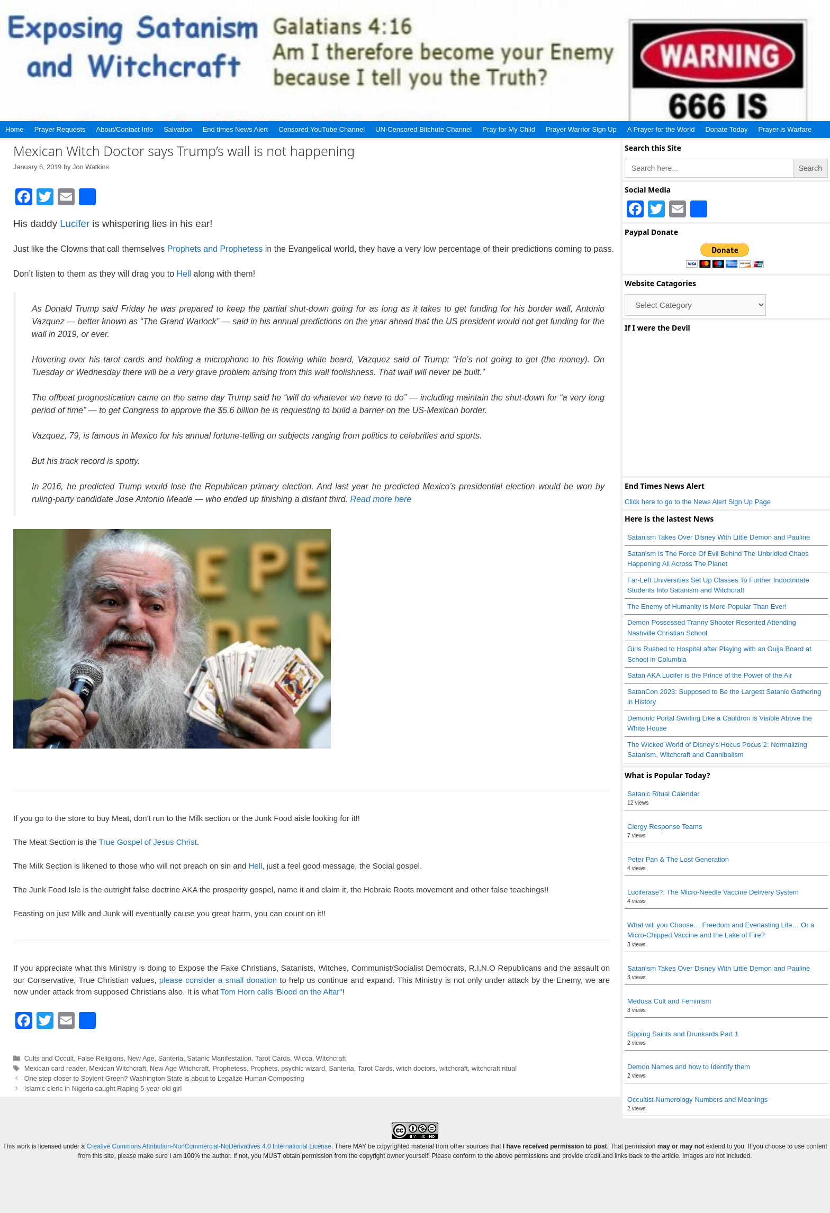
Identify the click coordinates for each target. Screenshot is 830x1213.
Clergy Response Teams (664, 827)
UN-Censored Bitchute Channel (423, 129)
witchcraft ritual (494, 1068)
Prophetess (229, 1068)
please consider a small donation (218, 979)
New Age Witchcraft (179, 1068)
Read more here (381, 499)
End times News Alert (235, 129)
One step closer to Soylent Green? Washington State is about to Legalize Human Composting (164, 1078)
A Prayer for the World (661, 129)
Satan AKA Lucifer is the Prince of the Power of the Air (709, 675)
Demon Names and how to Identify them (688, 1067)
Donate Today (726, 129)
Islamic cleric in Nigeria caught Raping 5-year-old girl (103, 1088)
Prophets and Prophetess (215, 248)
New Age (141, 1058)
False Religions (100, 1058)
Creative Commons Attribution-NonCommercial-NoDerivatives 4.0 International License (208, 1146)
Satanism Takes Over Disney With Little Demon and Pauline (718, 537)
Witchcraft (331, 1058)
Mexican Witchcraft (117, 1068)
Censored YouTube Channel (321, 129)
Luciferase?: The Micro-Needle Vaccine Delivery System (713, 892)
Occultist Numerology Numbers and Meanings (697, 1099)
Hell (184, 273)
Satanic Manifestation (219, 1058)
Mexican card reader (55, 1068)
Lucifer (74, 223)
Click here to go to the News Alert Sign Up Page (698, 502)
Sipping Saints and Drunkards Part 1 (682, 1034)
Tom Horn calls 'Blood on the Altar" (281, 991)
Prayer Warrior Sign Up (581, 129)
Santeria (171, 1058)
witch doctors (415, 1068)
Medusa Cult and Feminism (669, 1001)
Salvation (178, 129)
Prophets (263, 1068)
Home (14, 129)
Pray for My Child (508, 129)
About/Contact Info (125, 129)
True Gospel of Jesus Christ (147, 841)
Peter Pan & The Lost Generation (678, 859)
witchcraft (453, 1068)
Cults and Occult (49, 1058)
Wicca (303, 1058)
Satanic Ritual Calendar (663, 794)
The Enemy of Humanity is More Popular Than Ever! (707, 606)
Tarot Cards (272, 1058)
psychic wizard (303, 1068)
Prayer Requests (60, 129)
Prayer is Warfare (784, 129)
